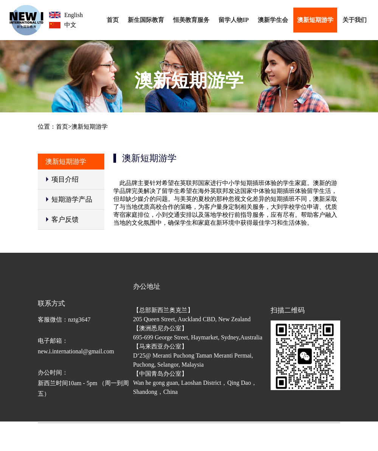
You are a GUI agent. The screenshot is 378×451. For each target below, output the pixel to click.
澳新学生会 (273, 20)
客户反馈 (65, 219)
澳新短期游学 (315, 20)
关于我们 (354, 20)
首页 (113, 20)
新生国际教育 (146, 20)
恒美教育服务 (191, 20)
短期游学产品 (71, 199)
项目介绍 (65, 179)
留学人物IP (233, 20)
